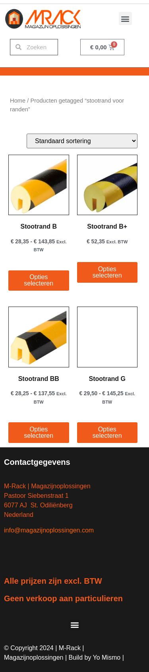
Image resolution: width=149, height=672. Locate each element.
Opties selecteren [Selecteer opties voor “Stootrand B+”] (107, 272)
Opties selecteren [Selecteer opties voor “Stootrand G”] (107, 432)
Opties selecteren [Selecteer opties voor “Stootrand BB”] (38, 432)
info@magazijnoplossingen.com (49, 530)
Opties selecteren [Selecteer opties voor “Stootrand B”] (38, 280)
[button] (125, 18)
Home (17, 100)
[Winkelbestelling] (82, 141)
